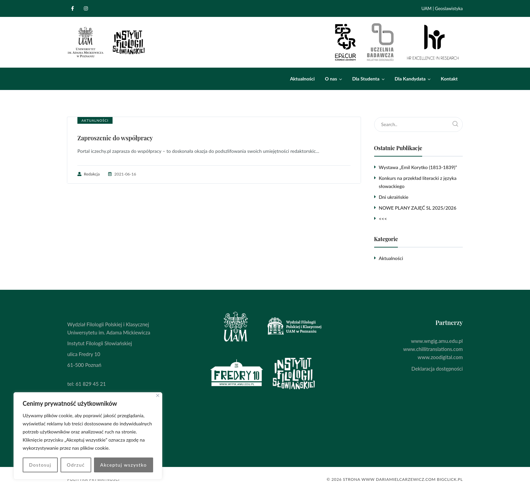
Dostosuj (40, 465)
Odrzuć (76, 465)
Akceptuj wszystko (123, 465)
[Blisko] (157, 395)
